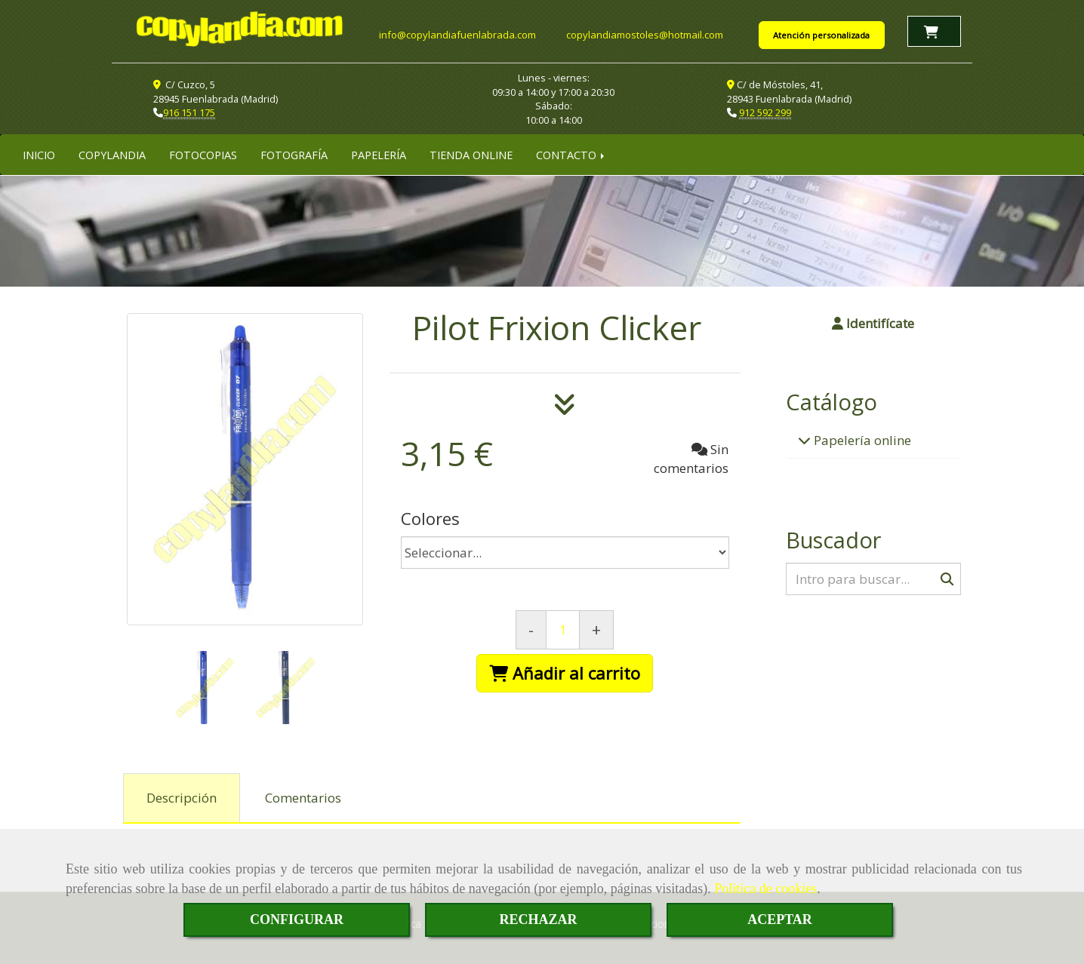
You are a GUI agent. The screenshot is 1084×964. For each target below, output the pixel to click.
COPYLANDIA (112, 153)
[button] (874, 323)
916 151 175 (189, 111)
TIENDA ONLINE (471, 153)
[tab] (181, 797)
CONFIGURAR (296, 919)
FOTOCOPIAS (203, 153)
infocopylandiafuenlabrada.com (457, 34)
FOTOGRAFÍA (294, 153)
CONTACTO (571, 153)
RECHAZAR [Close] (538, 919)
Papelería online (861, 439)
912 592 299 (765, 111)
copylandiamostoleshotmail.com (644, 34)
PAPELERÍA (378, 153)
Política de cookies (765, 888)
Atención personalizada (821, 35)
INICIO (39, 153)
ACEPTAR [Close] (779, 919)
